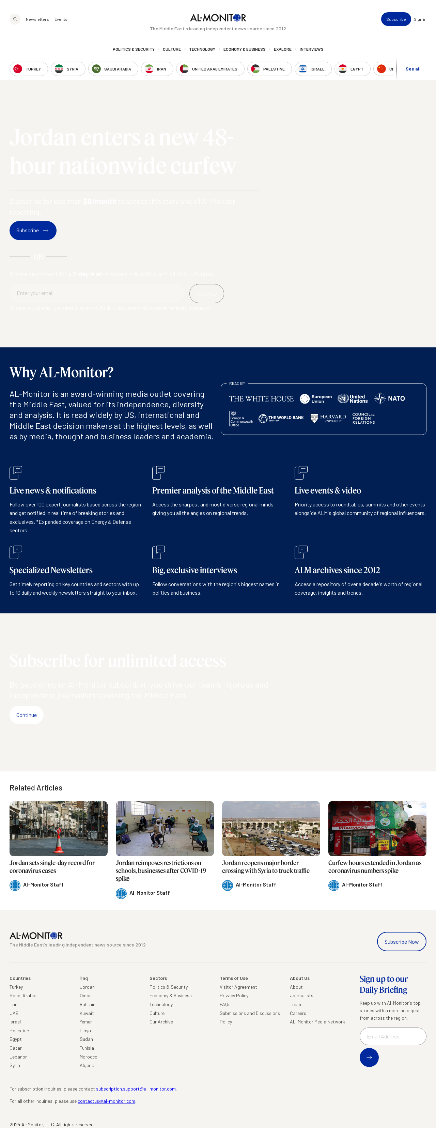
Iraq (84, 978)
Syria (15, 1065)
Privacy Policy (234, 995)
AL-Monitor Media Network (317, 1021)
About (296, 987)
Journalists (301, 995)
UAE (14, 1013)
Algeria (87, 1065)
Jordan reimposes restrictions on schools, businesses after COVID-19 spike (161, 870)
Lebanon (19, 1057)
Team (295, 1004)
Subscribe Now (402, 941)
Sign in (420, 19)
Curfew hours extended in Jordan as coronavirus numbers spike (374, 866)
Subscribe (396, 19)
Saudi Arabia (23, 995)
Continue (26, 714)
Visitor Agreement (238, 987)
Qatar (16, 1048)
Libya (85, 1030)
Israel (15, 1021)
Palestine (19, 1030)
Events (60, 19)
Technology (202, 49)
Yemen (86, 1021)
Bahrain (87, 1004)
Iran (13, 1004)
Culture (172, 49)
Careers (298, 1013)
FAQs (225, 1004)
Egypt (16, 1039)
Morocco (88, 1057)
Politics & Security (134, 49)
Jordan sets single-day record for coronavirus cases (52, 866)
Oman (86, 995)
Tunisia (87, 1048)
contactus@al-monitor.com (106, 1101)
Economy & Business (244, 49)
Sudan (86, 1039)
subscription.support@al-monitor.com (136, 1089)
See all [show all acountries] (413, 69)
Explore (283, 49)
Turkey (16, 987)
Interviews (312, 49)
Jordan (87, 987)
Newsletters (37, 19)
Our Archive (161, 1021)
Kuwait (87, 1013)
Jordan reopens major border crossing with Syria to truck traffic (266, 866)
